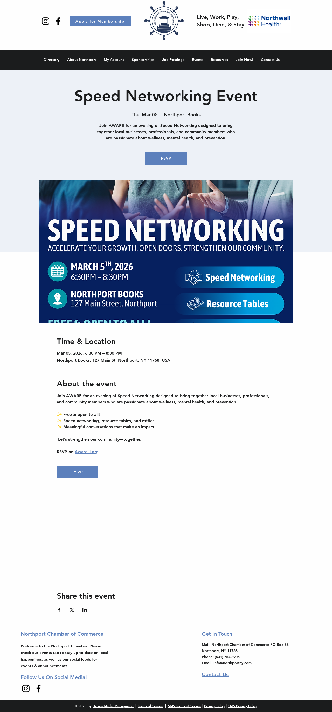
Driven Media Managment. (113, 706)
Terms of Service (150, 706)
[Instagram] (45, 21)
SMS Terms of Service (184, 706)
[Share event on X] (72, 610)
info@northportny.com (232, 663)
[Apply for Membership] (100, 21)
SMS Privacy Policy (242, 706)
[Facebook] (58, 21)
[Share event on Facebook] (59, 610)
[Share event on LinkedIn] (84, 610)
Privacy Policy (214, 706)
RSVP (166, 158)
